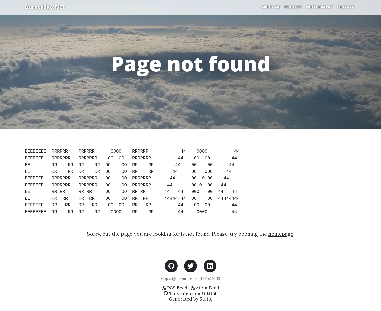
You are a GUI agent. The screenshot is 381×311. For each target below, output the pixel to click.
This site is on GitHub (191, 293)
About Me (271, 7)
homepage (280, 234)
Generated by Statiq (190, 299)
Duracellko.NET (45, 7)
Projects (293, 7)
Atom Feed (205, 288)
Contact (345, 7)
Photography (319, 7)
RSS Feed (174, 288)
